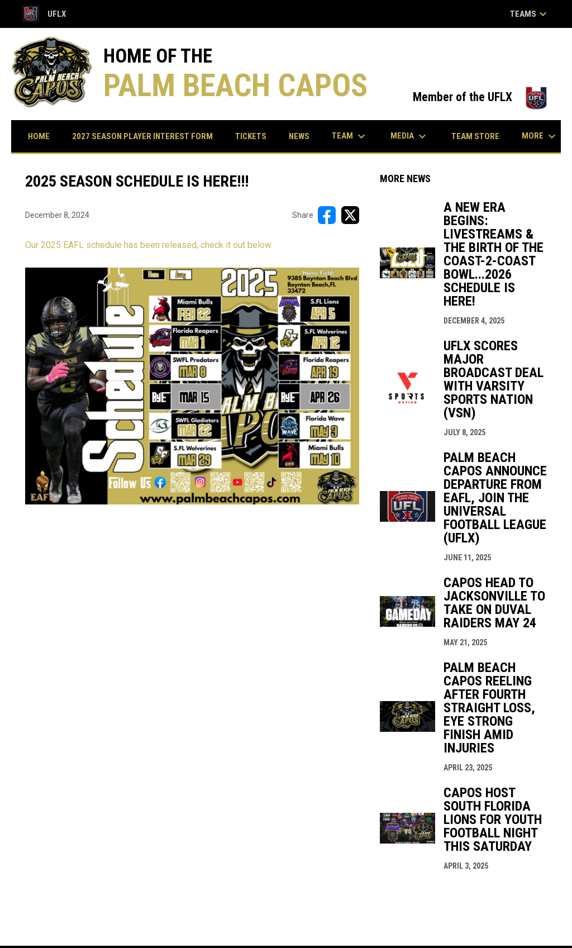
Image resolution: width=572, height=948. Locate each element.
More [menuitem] (540, 136)
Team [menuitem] (350, 136)
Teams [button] (530, 14)
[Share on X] (350, 215)
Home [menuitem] (39, 136)
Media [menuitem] (409, 136)
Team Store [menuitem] (479, 136)
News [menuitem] (299, 136)
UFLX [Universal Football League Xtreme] (44, 14)
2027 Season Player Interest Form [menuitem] (142, 136)
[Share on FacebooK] (327, 215)
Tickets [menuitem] (255, 136)
